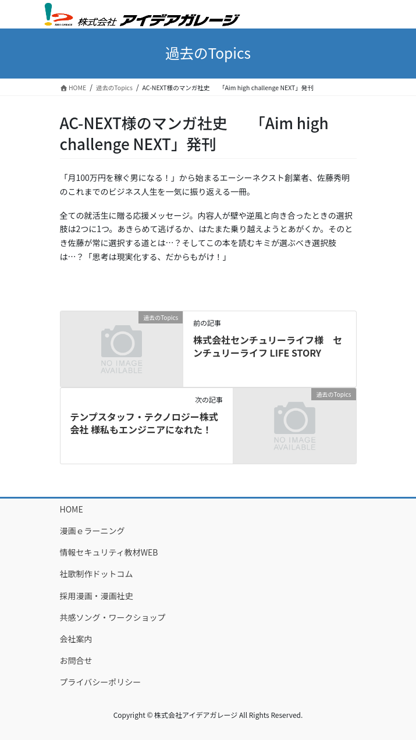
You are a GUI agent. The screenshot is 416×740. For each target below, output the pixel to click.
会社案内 (76, 639)
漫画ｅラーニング (92, 530)
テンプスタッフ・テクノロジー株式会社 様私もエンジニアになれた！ (144, 423)
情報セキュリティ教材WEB (109, 552)
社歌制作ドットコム (96, 573)
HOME (71, 509)
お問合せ (76, 660)
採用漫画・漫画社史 (96, 596)
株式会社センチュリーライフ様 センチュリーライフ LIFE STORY (267, 346)
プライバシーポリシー (100, 682)
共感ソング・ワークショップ (113, 617)
